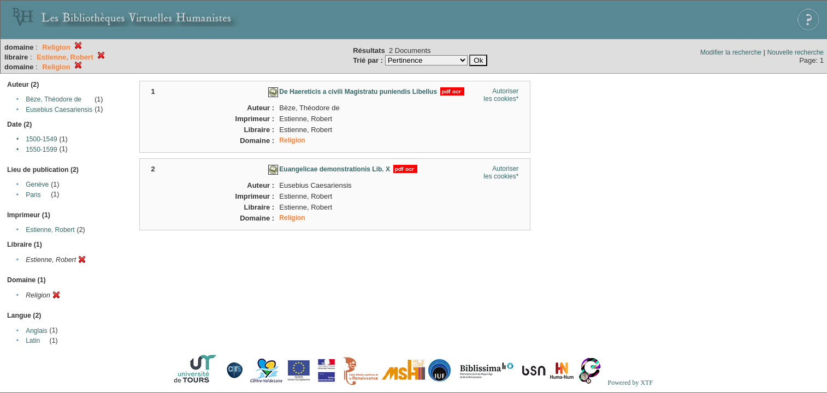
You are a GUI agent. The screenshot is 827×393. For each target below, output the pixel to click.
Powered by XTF (630, 382)
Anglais (36, 331)
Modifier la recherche (730, 52)
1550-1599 (41, 149)
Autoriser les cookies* (500, 95)
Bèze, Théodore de (53, 99)
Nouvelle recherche (795, 52)
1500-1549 (41, 139)
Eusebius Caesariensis (59, 110)
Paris (33, 195)
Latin (33, 340)
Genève (37, 184)
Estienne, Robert (50, 230)
